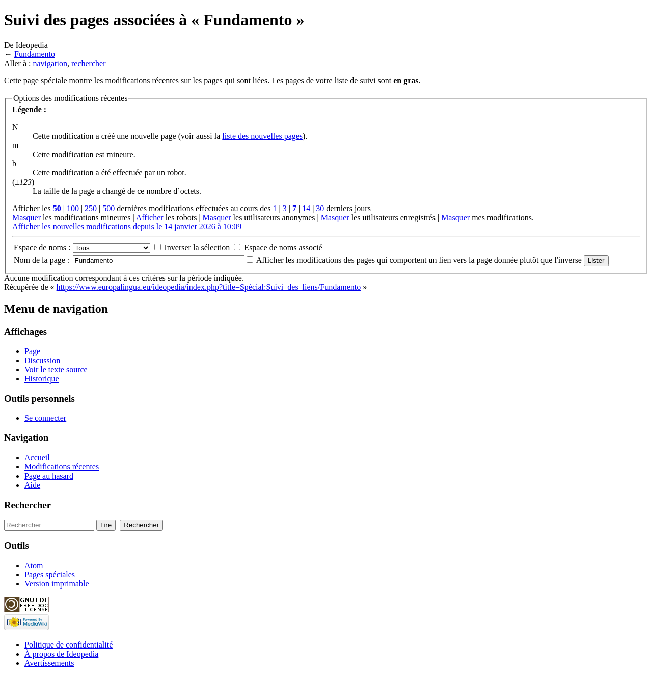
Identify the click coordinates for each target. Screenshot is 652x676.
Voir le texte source (56, 369)
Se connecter (45, 418)
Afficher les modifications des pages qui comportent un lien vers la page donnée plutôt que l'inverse (419, 260)
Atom (33, 565)
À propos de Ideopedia (61, 654)
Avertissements (49, 663)
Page (32, 351)
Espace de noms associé (283, 247)
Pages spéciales (49, 574)
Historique (41, 378)
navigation (50, 63)
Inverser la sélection (197, 247)
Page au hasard (48, 476)
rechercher (88, 63)
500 (108, 208)
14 (306, 208)
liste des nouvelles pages (262, 136)
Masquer (26, 217)
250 (91, 208)
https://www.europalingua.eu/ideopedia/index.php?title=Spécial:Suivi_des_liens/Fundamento (209, 287)
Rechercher (27, 504)
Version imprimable (56, 583)
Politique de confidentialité (68, 644)
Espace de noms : (42, 247)
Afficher (150, 217)
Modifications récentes (61, 466)
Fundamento (34, 54)
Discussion (42, 360)
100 (73, 208)
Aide (32, 485)
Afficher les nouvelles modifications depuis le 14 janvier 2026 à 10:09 (126, 226)
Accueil (37, 457)
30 (320, 208)
